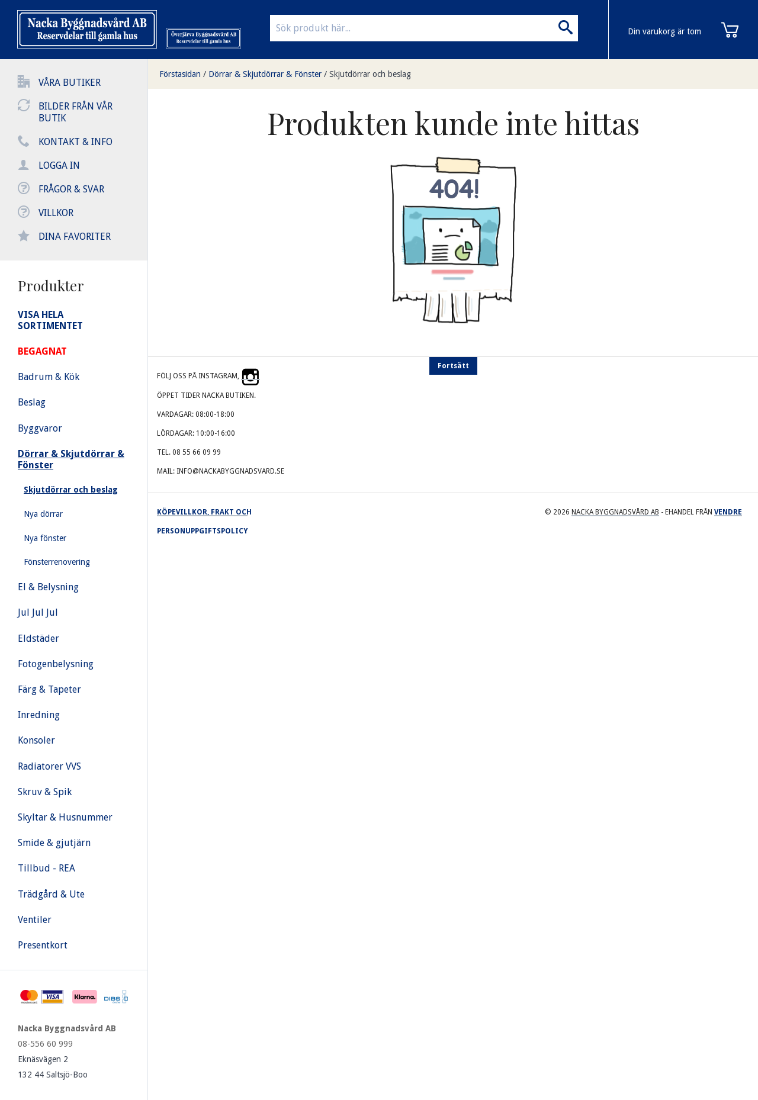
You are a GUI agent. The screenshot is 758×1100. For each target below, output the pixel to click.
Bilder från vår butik (75, 112)
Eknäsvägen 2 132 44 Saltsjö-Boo (53, 1066)
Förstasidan (180, 74)
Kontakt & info (75, 141)
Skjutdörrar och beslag (370, 74)
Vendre (728, 512)
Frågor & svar (71, 189)
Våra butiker (69, 82)
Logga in (59, 165)
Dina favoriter (74, 236)
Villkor (55, 212)
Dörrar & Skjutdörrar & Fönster (265, 74)
